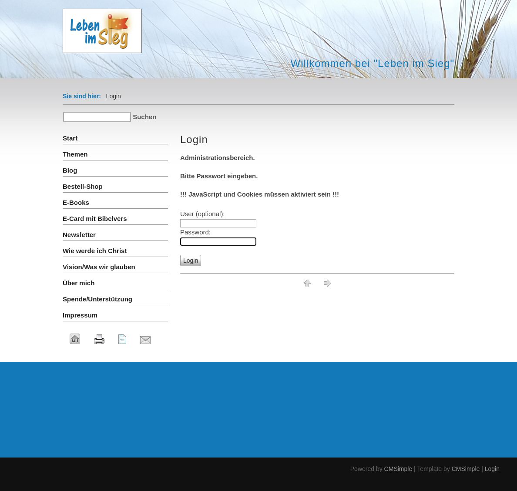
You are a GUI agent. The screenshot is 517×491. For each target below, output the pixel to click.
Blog (70, 170)
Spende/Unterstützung (97, 299)
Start (70, 138)
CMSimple (398, 468)
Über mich (78, 283)
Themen (75, 154)
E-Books (76, 202)
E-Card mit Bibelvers (95, 218)
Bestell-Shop (83, 186)
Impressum (80, 315)
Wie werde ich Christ (95, 250)
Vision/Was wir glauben (99, 267)
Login (492, 468)
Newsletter (79, 234)
